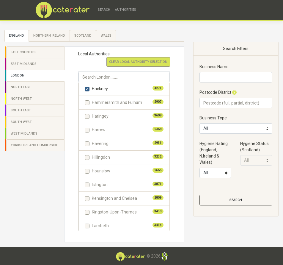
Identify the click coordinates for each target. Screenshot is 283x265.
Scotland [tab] (83, 36)
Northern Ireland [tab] (49, 36)
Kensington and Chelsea (114, 198)
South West (21, 122)
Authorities (125, 10)
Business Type (213, 118)
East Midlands (24, 64)
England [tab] (16, 36)
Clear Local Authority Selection (138, 62)
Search (104, 10)
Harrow (99, 129)
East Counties (23, 52)
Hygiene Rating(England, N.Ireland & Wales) (213, 153)
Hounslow (101, 171)
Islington (100, 184)
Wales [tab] (106, 36)
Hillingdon (101, 157)
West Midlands (24, 133)
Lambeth (100, 225)
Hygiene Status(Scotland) (254, 146)
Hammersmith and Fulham (117, 102)
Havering (100, 143)
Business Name (214, 66)
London (17, 75)
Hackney (100, 88)
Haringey (100, 116)
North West (21, 99)
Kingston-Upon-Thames (114, 212)
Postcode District (215, 92)
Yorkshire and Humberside (34, 145)
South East (21, 110)
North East (21, 87)
